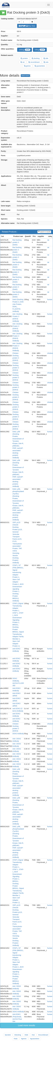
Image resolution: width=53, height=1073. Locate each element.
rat (22, 62)
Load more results (26, 1025)
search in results (44, 232)
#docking (17, 1035)
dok (46, 58)
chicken (50, 353)
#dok (26, 1035)
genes (27, 66)
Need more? (25, 75)
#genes (23, 1039)
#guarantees (34, 1039)
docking (35, 58)
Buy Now (27, 26)
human (49, 299)
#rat (33, 1035)
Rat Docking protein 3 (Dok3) (16, 242)
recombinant (34, 62)
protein (24, 58)
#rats (15, 1039)
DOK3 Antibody (18, 734)
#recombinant (43, 1035)
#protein (8, 1035)
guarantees (40, 66)
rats (46, 62)
